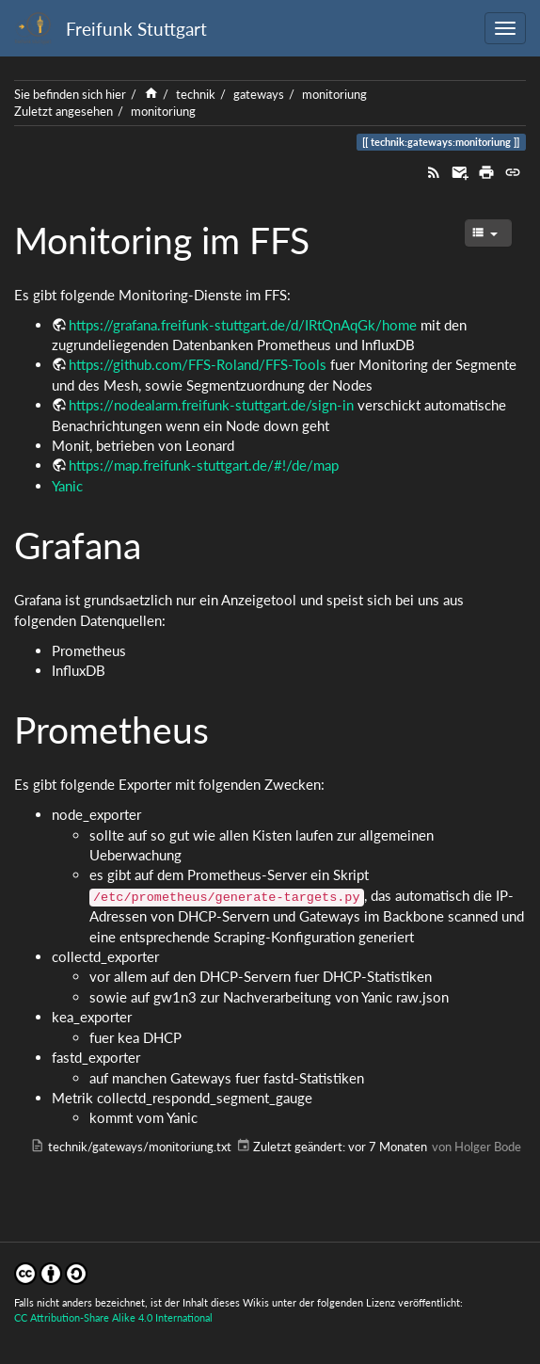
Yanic (67, 485)
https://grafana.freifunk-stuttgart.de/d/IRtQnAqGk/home (243, 324)
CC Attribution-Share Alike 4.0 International (113, 1317)
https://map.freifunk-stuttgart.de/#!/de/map (204, 465)
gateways (258, 94)
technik (195, 94)
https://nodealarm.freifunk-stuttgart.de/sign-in (211, 404)
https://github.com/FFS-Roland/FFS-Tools (197, 364)
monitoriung (334, 94)
